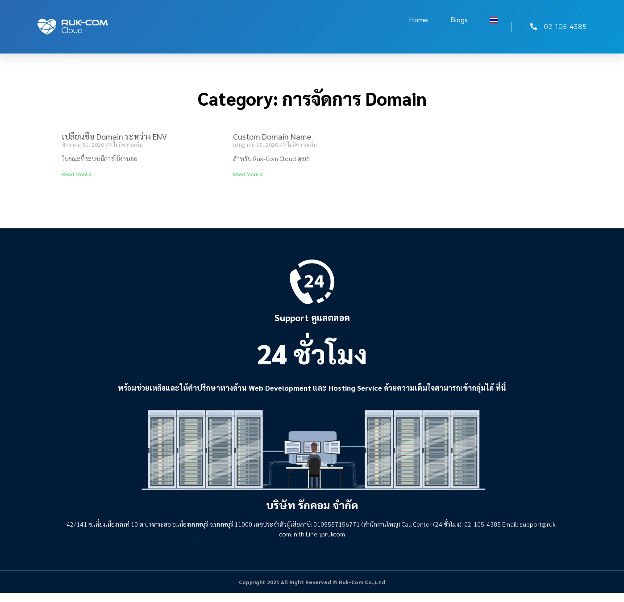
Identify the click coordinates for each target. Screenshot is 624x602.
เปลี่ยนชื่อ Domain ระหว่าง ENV (114, 136)
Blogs (459, 20)
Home (418, 20)
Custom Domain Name (272, 136)
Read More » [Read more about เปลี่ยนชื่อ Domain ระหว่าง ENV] (77, 173)
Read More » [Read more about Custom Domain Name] (247, 173)
